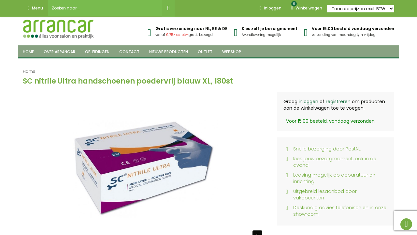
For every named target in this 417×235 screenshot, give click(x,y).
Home (29, 71)
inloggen (308, 101)
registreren (338, 101)
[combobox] (105, 8)
